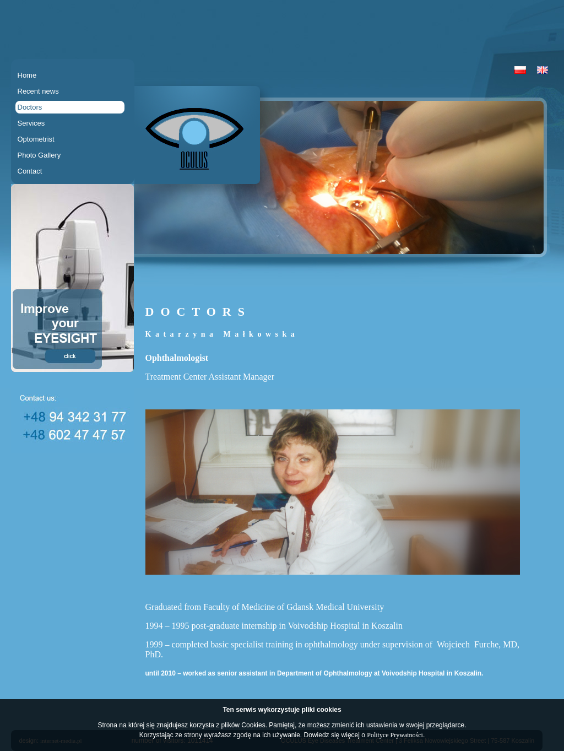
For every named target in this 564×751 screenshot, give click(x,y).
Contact (30, 171)
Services (31, 123)
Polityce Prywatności (395, 735)
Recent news (38, 91)
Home (27, 75)
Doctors (30, 107)
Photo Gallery (39, 155)
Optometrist (36, 139)
